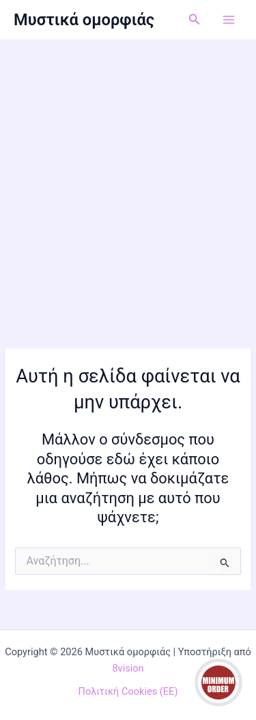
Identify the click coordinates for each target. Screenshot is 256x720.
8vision (127, 668)
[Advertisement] (128, 174)
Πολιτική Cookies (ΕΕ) (128, 691)
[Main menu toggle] (228, 19)
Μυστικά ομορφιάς (84, 19)
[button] (194, 19)
